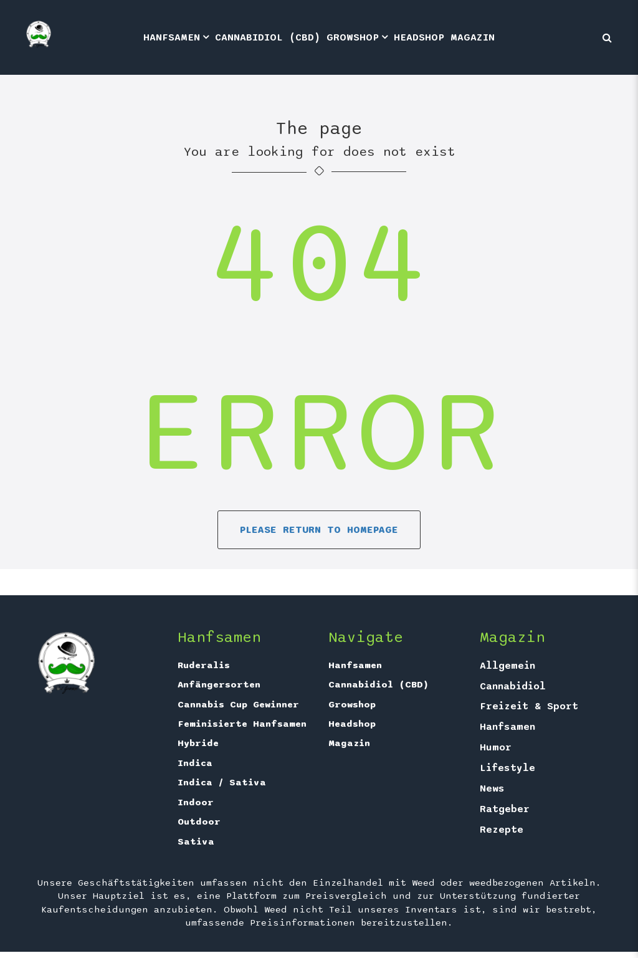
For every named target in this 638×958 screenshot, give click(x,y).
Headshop (419, 37)
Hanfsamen (171, 37)
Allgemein (507, 665)
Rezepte (501, 829)
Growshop (352, 37)
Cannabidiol (513, 686)
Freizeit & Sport (529, 706)
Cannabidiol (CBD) (267, 37)
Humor (496, 747)
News (492, 788)
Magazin (472, 37)
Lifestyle (507, 768)
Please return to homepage (319, 530)
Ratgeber (505, 809)
